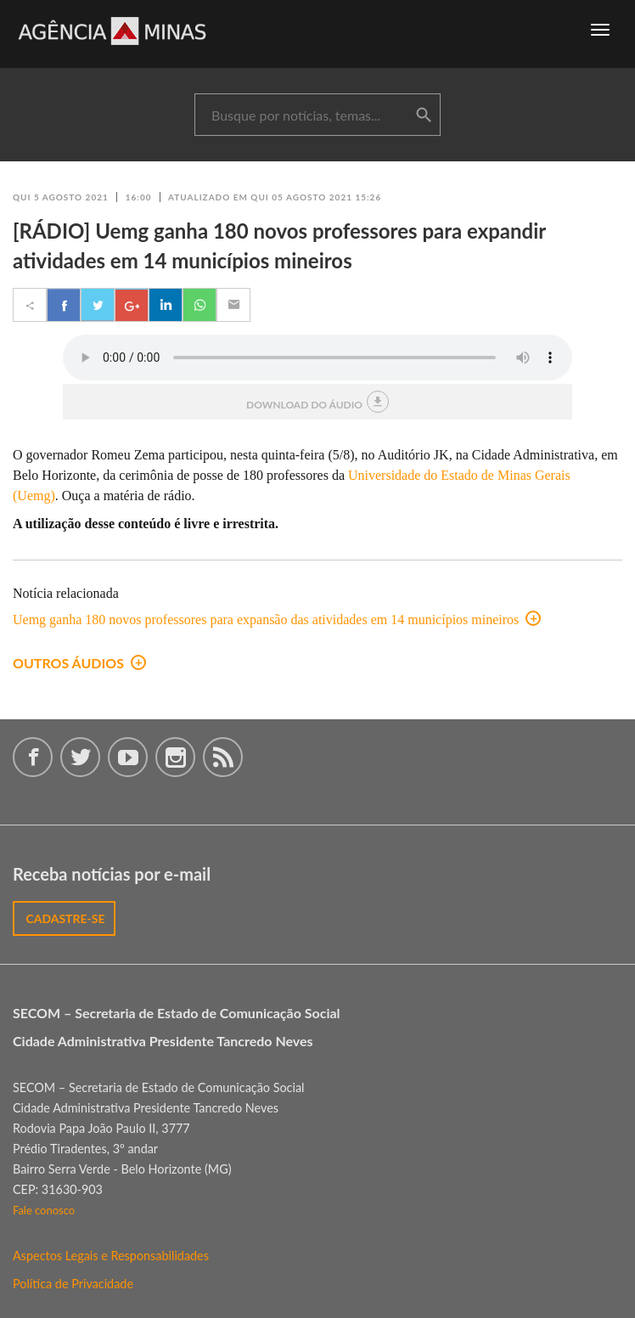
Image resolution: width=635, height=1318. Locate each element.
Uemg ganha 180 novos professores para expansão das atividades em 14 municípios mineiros (277, 619)
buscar (423, 115)
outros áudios (79, 663)
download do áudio (317, 402)
